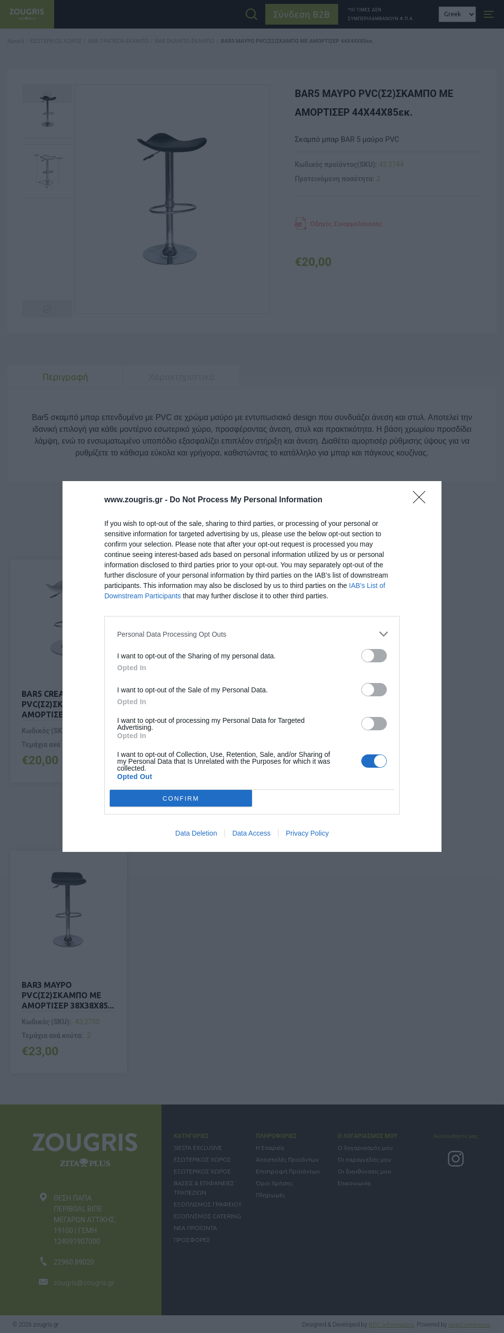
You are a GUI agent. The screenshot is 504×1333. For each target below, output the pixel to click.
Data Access (251, 833)
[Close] (422, 500)
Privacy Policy (307, 833)
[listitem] (252, 634)
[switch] (374, 655)
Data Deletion (196, 833)
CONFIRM (180, 798)
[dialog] (252, 666)
